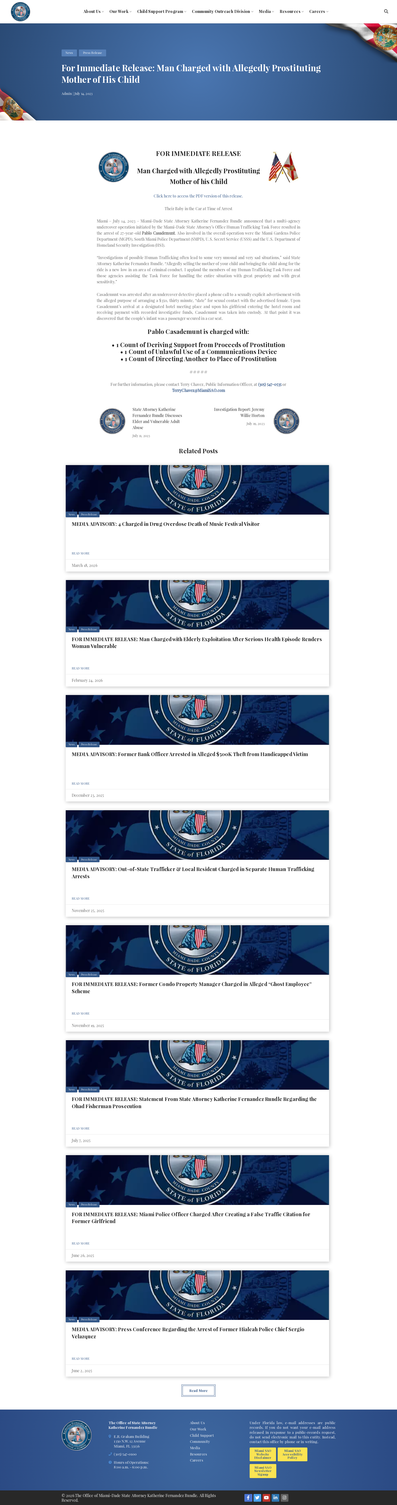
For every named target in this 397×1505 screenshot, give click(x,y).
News (69, 53)
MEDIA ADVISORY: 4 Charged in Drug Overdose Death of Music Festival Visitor (166, 523)
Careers (317, 11)
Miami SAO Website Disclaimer (263, 1454)
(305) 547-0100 (125, 1454)
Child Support (202, 1435)
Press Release (92, 53)
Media (265, 11)
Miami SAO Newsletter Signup (263, 1470)
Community (200, 1441)
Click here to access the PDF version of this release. (198, 196)
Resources (290, 11)
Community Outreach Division (221, 11)
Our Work (118, 11)
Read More (81, 553)
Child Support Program (160, 11)
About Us (92, 11)
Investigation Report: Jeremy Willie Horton (239, 412)
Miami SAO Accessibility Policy (292, 1454)
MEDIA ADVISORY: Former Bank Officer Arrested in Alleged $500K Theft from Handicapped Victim (190, 754)
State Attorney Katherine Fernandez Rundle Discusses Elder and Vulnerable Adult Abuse (157, 418)
